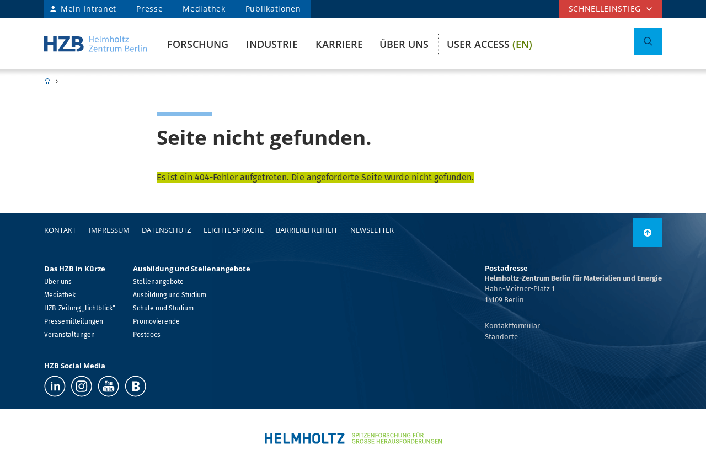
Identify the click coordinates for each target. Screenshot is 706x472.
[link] (647, 232)
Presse (149, 8)
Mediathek (204, 8)
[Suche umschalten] (648, 41)
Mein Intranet (88, 8)
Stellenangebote (158, 282)
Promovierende (156, 321)
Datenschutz (166, 230)
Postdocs (147, 335)
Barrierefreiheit (307, 230)
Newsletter (372, 230)
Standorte (501, 336)
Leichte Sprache (234, 230)
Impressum (109, 230)
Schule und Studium (163, 308)
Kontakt (60, 230)
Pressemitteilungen (73, 321)
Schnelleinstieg (605, 8)
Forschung (197, 44)
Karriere (339, 44)
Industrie (272, 44)
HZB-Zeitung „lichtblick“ (79, 308)
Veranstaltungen (69, 335)
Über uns (404, 44)
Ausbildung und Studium (169, 295)
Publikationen (273, 8)
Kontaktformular (512, 325)
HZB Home (47, 81)
